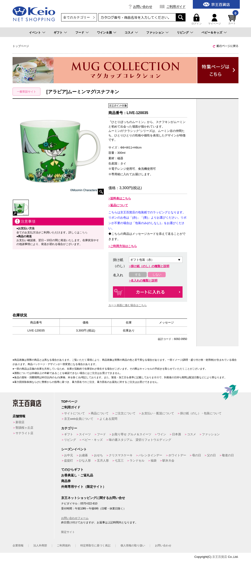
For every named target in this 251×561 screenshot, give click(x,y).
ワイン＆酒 (104, 32)
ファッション (155, 32)
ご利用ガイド (176, 6)
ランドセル (137, 460)
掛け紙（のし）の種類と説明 (150, 266)
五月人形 (103, 460)
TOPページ (69, 401)
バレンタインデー (150, 455)
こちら (83, 232)
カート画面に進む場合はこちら (127, 305)
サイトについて (74, 413)
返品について (119, 205)
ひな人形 (85, 460)
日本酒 (176, 434)
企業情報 (18, 545)
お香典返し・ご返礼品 (77, 475)
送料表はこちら (120, 198)
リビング (183, 32)
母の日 (196, 455)
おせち (98, 455)
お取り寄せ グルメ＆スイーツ (131, 434)
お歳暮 (83, 455)
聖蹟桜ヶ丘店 (24, 427)
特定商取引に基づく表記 (95, 545)
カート (232, 19)
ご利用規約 (64, 545)
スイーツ (85, 434)
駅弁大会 (168, 460)
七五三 (119, 460)
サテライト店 (24, 433)
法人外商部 (40, 545)
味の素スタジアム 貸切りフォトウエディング (140, 439)
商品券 (66, 481)
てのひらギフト (72, 469)
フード (79, 32)
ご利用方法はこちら (123, 246)
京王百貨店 (219, 556)
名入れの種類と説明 (144, 280)
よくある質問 (108, 418)
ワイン (161, 434)
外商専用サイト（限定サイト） (83, 486)
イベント (35, 32)
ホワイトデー (177, 455)
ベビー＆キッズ (211, 32)
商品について (100, 413)
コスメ (129, 32)
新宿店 (20, 422)
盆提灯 (68, 460)
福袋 (154, 460)
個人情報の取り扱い (132, 545)
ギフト (58, 32)
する (138, 274)
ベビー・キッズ (92, 439)
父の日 (211, 455)
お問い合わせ (142, 6)
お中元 (68, 455)
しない (156, 274)
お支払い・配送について (157, 413)
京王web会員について (78, 418)
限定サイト (68, 532)
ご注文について (125, 413)
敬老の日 (228, 455)
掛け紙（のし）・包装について (201, 413)
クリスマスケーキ (121, 455)
